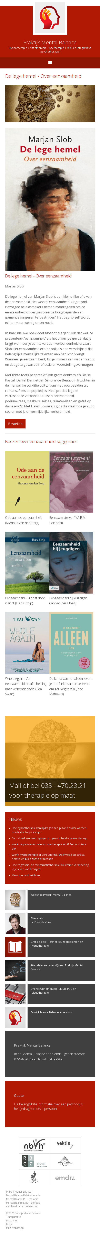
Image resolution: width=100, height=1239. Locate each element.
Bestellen (15, 424)
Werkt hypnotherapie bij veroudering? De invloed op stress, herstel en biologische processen (48, 857)
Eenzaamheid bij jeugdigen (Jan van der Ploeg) (71, 568)
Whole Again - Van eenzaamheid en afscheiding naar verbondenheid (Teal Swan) (27, 654)
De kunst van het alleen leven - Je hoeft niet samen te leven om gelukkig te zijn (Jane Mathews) (71, 654)
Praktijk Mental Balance (18, 1191)
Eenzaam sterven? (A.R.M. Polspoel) (71, 488)
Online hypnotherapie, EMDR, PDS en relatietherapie (40, 994)
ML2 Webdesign (15, 1228)
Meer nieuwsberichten (26, 875)
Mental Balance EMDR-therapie (23, 1202)
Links (9, 1224)
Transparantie (13, 1217)
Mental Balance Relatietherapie (23, 1195)
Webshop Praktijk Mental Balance (38, 900)
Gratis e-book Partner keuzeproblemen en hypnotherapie (44, 947)
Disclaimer (12, 1220)
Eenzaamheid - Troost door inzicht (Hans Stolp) (27, 568)
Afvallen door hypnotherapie (21, 1206)
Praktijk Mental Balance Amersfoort (39, 1017)
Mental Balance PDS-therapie (22, 1199)
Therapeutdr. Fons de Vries (28, 923)
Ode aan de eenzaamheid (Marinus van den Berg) (27, 488)
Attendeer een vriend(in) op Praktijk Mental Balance (44, 970)
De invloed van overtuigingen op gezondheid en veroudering (49, 838)
